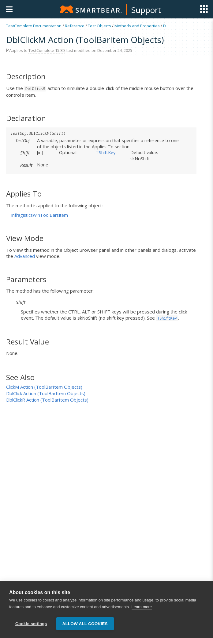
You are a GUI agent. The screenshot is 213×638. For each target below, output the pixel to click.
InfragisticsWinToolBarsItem (39, 215)
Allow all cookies (85, 623)
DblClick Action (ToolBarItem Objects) (45, 393)
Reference (74, 26)
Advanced (24, 256)
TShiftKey (105, 152)
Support (146, 9)
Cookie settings (31, 623)
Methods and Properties (137, 26)
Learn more (142, 607)
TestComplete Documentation (34, 26)
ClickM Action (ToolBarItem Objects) (44, 387)
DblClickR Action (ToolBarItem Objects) (47, 400)
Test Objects (99, 26)
